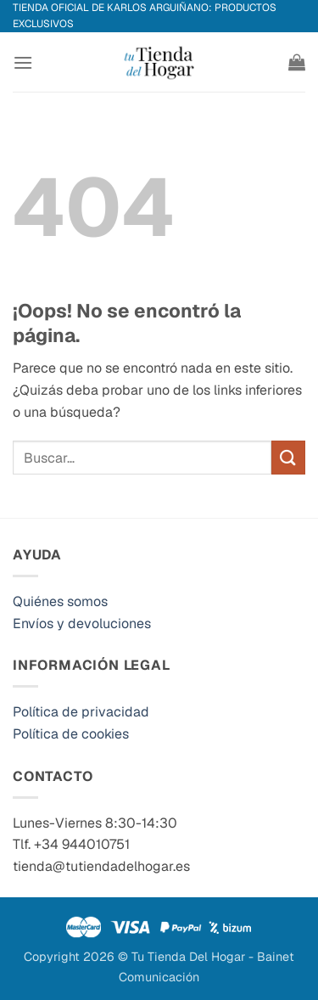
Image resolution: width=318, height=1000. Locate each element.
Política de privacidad (81, 712)
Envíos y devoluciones (82, 623)
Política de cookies (71, 734)
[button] (23, 62)
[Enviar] (288, 457)
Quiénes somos (60, 601)
